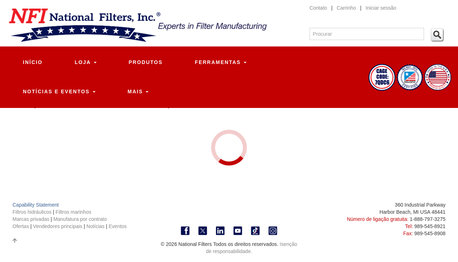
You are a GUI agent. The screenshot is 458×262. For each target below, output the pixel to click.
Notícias (96, 226)
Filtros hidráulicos (33, 212)
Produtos (146, 62)
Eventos (118, 226)
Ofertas (21, 226)
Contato (318, 8)
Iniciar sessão (381, 8)
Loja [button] (86, 62)
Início (33, 62)
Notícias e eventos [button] (59, 91)
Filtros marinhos (73, 212)
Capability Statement (36, 205)
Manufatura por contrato (80, 219)
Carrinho (347, 8)
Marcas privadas (32, 219)
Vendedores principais (58, 226)
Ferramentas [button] (221, 62)
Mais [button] (138, 91)
